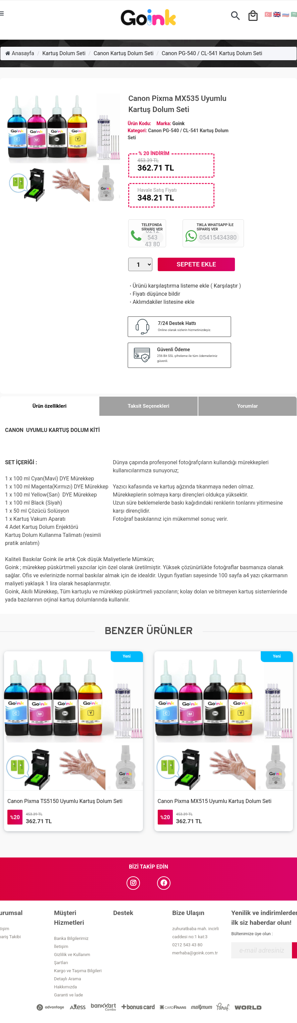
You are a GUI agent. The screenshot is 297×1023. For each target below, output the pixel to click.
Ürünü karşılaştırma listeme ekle (168, 286)
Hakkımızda (65, 986)
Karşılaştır (226, 286)
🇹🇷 (268, 14)
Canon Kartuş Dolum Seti (123, 53)
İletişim (61, 946)
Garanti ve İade (68, 994)
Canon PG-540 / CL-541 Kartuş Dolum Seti (212, 53)
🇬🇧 (277, 14)
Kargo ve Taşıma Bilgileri (78, 970)
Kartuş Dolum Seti (63, 53)
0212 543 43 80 (187, 944)
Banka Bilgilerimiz (71, 938)
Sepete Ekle (196, 264)
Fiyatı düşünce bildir (154, 294)
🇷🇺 (285, 14)
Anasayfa (19, 53)
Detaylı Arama (67, 978)
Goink (178, 123)
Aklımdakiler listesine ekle (161, 302)
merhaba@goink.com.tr (195, 952)
